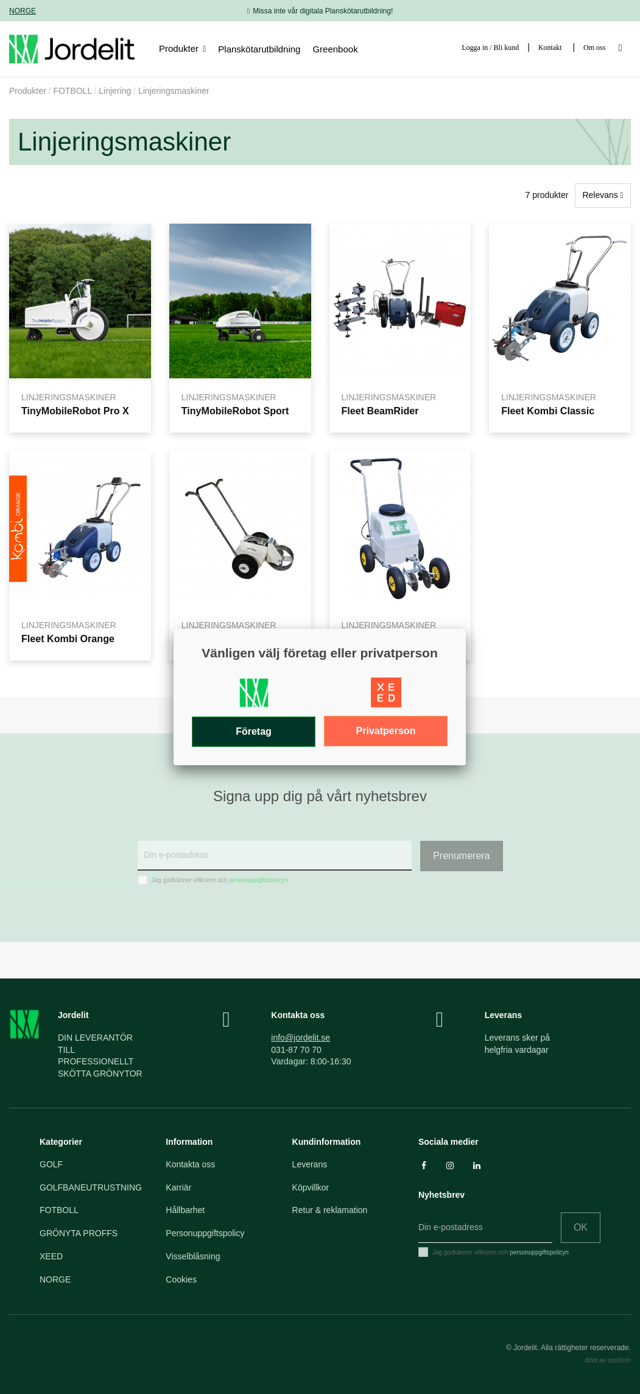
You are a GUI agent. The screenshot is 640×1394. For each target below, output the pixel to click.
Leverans (310, 1164)
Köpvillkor (310, 1187)
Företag (254, 731)
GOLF (51, 1164)
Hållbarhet (185, 1210)
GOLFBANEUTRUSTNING (91, 1187)
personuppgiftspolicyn (258, 880)
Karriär (178, 1187)
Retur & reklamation (330, 1210)
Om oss (594, 47)
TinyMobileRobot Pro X (75, 410)
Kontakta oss (190, 1164)
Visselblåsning (193, 1256)
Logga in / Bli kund (490, 47)
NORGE (22, 11)
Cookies (181, 1279)
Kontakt (550, 47)
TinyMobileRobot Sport (235, 410)
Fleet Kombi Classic (547, 410)
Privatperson (386, 731)
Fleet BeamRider (380, 410)
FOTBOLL (59, 1210)
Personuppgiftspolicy (205, 1233)
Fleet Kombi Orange (67, 638)
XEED (51, 1256)
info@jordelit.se (300, 1037)
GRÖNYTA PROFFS (79, 1233)
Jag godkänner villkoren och (220, 880)
